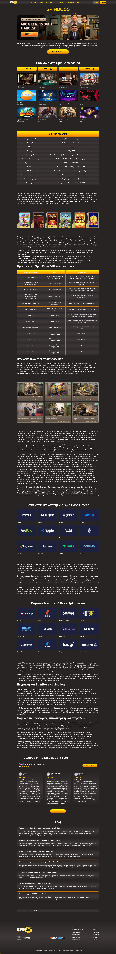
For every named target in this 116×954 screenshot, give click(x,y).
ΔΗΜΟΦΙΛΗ (26, 69)
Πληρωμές (95, 939)
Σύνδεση (96, 2)
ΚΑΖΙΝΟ (52, 2)
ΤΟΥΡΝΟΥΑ (71, 2)
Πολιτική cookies (76, 937)
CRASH (68, 69)
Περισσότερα (58, 811)
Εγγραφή (103, 2)
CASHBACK (61, 2)
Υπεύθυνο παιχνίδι (76, 934)
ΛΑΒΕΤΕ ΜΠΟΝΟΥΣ (58, 51)
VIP (78, 2)
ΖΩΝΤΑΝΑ (48, 69)
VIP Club (95, 937)
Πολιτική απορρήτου (77, 932)
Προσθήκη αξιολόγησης (90, 765)
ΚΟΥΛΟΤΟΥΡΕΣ (89, 69)
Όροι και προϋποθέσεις (78, 929)
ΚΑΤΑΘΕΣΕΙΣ (43, 2)
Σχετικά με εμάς (76, 927)
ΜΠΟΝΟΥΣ (34, 2)
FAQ (73, 942)
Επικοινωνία (96, 934)
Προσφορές (96, 932)
